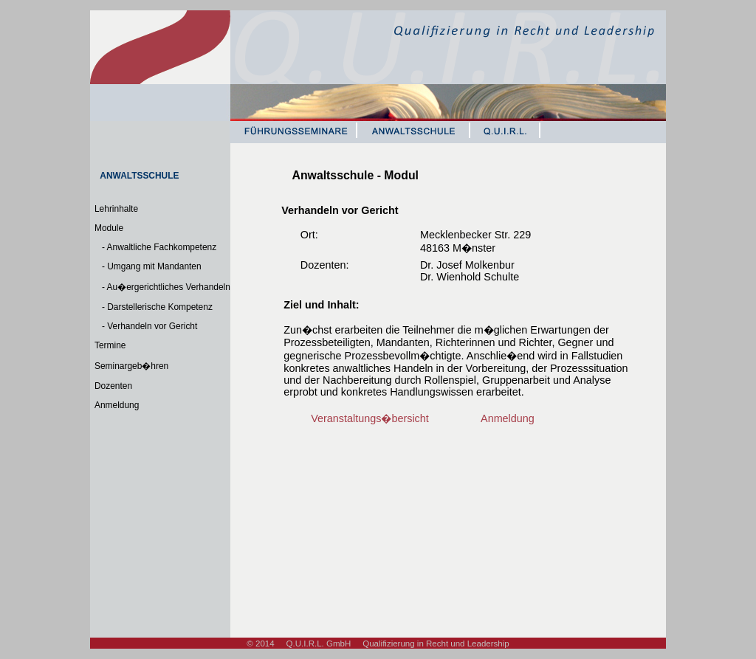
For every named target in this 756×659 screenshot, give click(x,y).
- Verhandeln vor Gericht (145, 326)
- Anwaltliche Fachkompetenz (155, 247)
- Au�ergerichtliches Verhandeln (162, 287)
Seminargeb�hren (131, 366)
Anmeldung (116, 405)
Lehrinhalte (116, 209)
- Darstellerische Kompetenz (153, 307)
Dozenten (113, 386)
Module (108, 228)
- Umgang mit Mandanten (148, 266)
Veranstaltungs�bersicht (370, 418)
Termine (110, 345)
